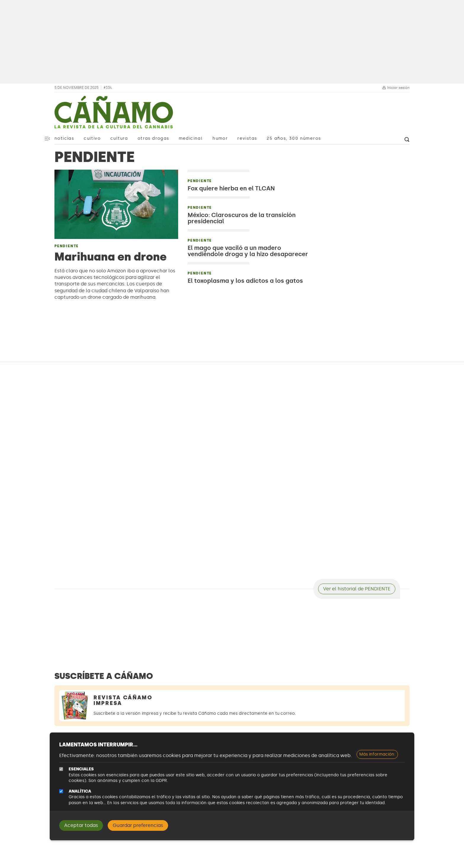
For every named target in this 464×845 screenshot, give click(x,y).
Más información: (377, 754)
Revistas (247, 138)
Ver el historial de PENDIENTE (356, 589)
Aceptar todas (81, 825)
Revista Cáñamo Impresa (123, 700)
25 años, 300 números (294, 138)
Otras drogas (153, 138)
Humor (220, 138)
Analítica (80, 791)
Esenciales (81, 769)
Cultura (119, 138)
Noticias (64, 138)
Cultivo (92, 138)
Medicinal (191, 138)
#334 (108, 88)
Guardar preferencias (138, 825)
